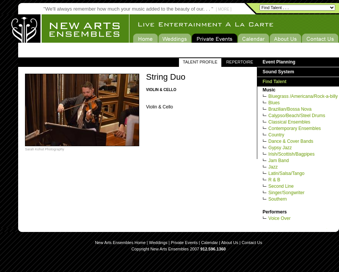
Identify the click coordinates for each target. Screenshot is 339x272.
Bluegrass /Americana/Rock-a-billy (302, 96)
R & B (274, 179)
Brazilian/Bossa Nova (289, 109)
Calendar (209, 242)
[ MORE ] (224, 9)
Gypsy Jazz (280, 147)
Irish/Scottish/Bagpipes (291, 154)
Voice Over (279, 218)
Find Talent (274, 81)
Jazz (273, 167)
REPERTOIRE (239, 62)
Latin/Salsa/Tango (286, 173)
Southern (277, 199)
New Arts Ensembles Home (120, 242)
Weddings (158, 242)
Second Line (281, 186)
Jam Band (278, 160)
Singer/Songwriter (286, 192)
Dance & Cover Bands (290, 141)
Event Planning (279, 62)
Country (276, 135)
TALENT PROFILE (200, 62)
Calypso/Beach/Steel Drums (296, 115)
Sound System (278, 71)
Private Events (184, 242)
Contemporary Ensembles (294, 128)
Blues (274, 102)
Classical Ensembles (289, 122)
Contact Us (252, 242)
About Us (229, 242)
